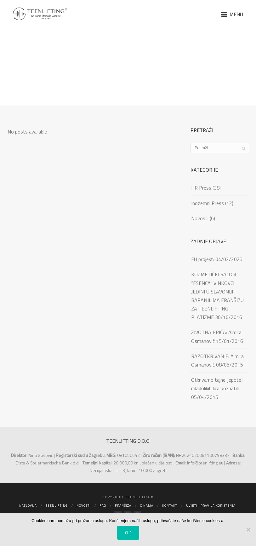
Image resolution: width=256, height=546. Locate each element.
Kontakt (169, 505)
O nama (146, 505)
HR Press (201, 187)
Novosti (199, 218)
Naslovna (28, 505)
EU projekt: (202, 259)
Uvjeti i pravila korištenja (211, 505)
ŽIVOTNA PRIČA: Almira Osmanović (216, 336)
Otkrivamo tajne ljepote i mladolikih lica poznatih (217, 384)
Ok (128, 532)
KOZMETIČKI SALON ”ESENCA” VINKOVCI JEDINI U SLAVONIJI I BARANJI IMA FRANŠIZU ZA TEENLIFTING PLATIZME (217, 295)
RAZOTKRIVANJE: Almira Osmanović (217, 360)
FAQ (103, 505)
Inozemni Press (207, 203)
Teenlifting (57, 505)
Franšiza (123, 505)
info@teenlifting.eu (205, 462)
